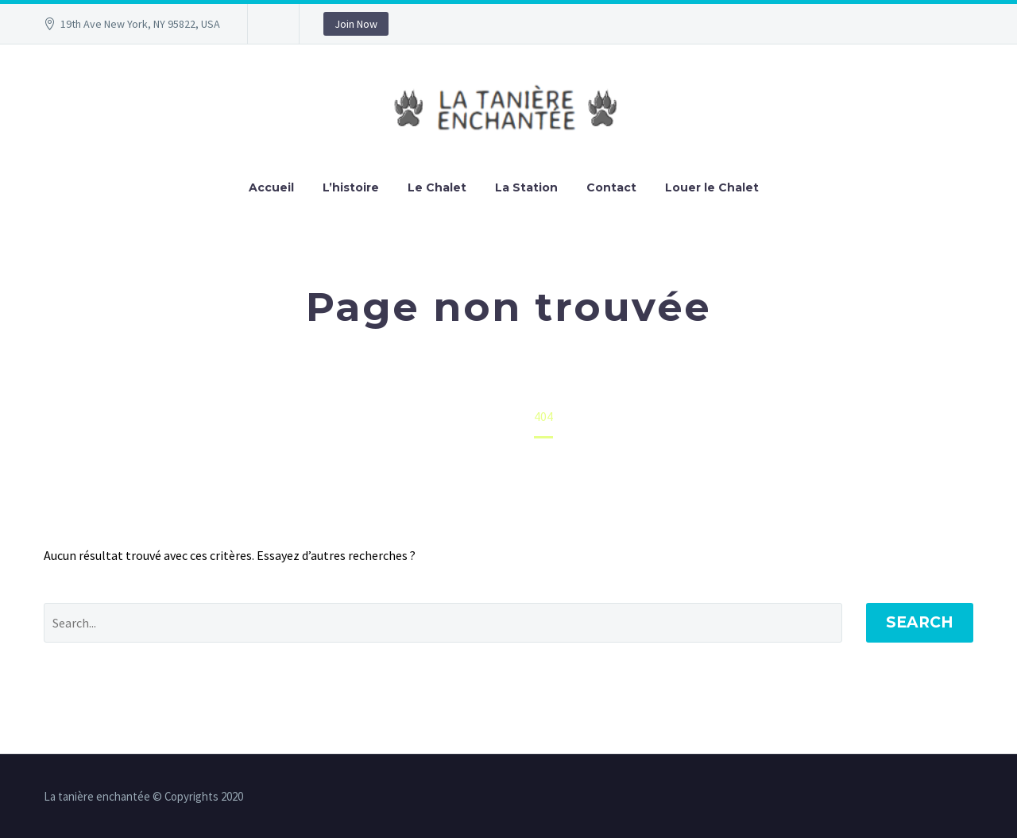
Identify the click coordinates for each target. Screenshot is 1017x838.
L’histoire (351, 187)
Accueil (271, 187)
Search (919, 622)
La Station (526, 187)
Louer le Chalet (712, 187)
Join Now (355, 24)
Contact (611, 187)
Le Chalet (437, 187)
